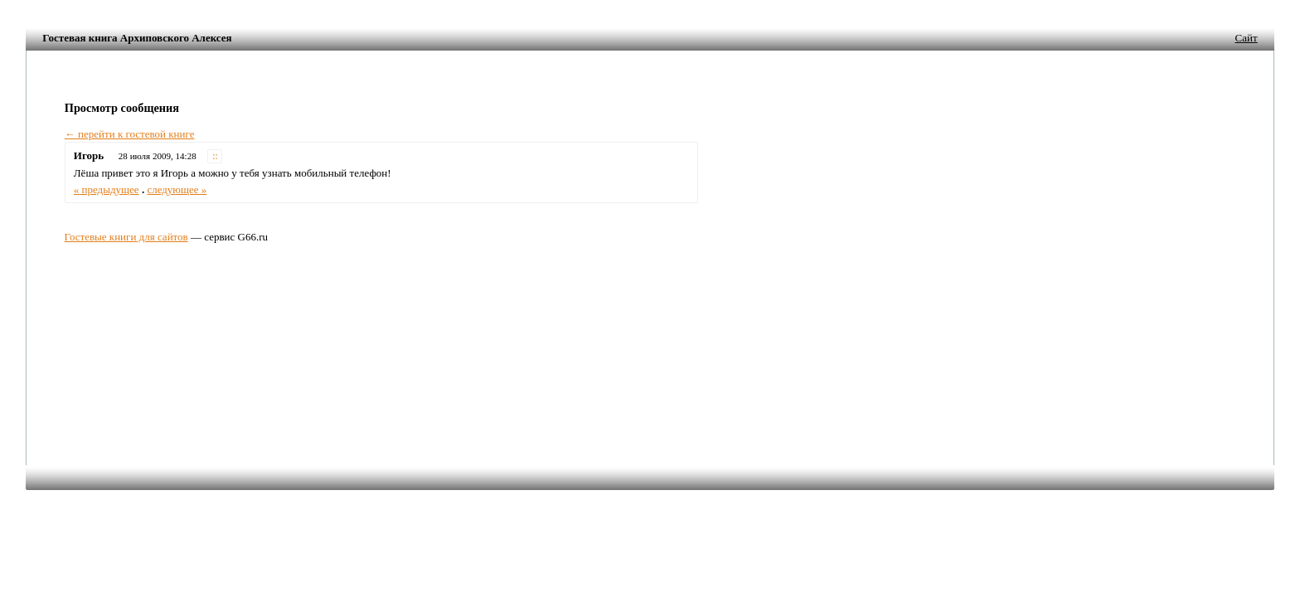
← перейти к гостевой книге (130, 134)
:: (215, 156)
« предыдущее (106, 189)
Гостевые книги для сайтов (126, 237)
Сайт (1246, 38)
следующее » (176, 189)
